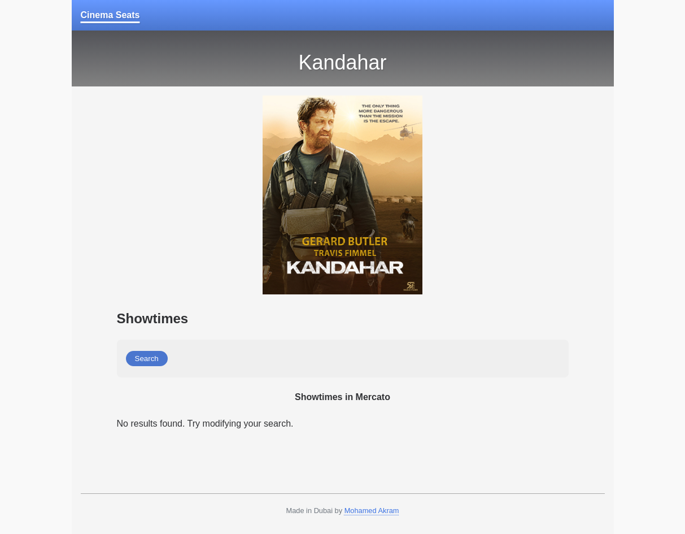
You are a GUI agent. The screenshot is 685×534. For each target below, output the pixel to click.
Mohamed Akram (371, 510)
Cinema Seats (110, 15)
